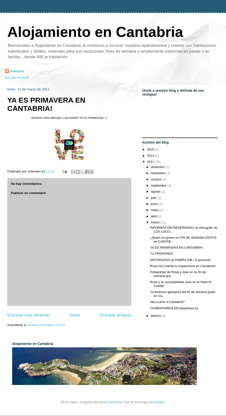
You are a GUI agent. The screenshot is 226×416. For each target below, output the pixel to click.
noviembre (158, 173)
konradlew (115, 402)
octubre (156, 179)
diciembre (158, 167)
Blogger (159, 402)
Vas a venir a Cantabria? (167, 302)
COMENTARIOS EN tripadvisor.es (174, 308)
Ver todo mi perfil (17, 77)
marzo (156, 222)
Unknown (17, 71)
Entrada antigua (115, 315)
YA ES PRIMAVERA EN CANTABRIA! (46, 104)
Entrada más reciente (28, 315)
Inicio (75, 315)
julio (154, 198)
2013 (151, 155)
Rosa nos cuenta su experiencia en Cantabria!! (183, 266)
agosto (156, 191)
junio (154, 204)
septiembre (159, 185)
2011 (151, 161)
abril (154, 216)
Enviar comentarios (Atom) (46, 325)
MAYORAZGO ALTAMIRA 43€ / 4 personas (180, 260)
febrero (156, 316)
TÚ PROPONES (161, 253)
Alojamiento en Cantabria (95, 32)
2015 (151, 149)
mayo (155, 210)
